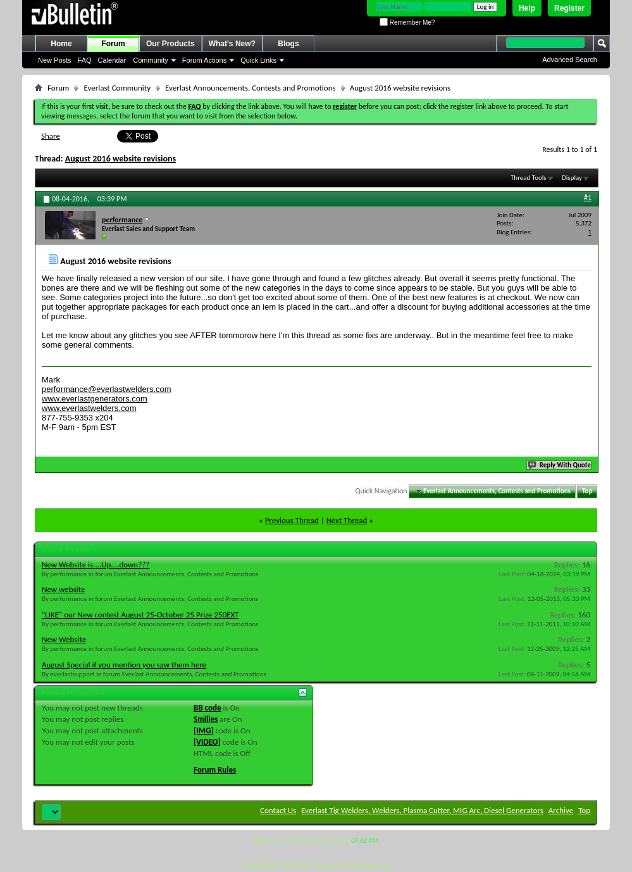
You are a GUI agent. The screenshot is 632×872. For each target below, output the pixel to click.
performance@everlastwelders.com (106, 389)
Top (587, 491)
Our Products (170, 43)
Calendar (112, 60)
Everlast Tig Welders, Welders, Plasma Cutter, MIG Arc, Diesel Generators (422, 810)
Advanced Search (569, 59)
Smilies (206, 719)
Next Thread (347, 520)
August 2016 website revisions (120, 158)
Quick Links (258, 60)
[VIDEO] (207, 742)
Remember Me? (407, 22)
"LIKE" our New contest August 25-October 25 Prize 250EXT (140, 614)
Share (50, 136)
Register (569, 8)
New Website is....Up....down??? (95, 564)
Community (150, 60)
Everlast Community (117, 87)
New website (63, 589)
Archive (560, 810)
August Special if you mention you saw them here (124, 664)
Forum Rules (215, 769)
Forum (113, 43)
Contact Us (278, 810)
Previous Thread (292, 520)
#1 (588, 197)
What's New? (232, 43)
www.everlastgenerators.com (94, 398)
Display (572, 178)
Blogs (288, 43)
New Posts (54, 60)
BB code (207, 707)
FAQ (85, 60)
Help (527, 8)
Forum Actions (204, 60)
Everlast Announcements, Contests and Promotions (250, 87)
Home (61, 43)
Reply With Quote (560, 465)
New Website (64, 639)
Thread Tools (529, 178)
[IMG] (204, 730)
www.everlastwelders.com (89, 408)
